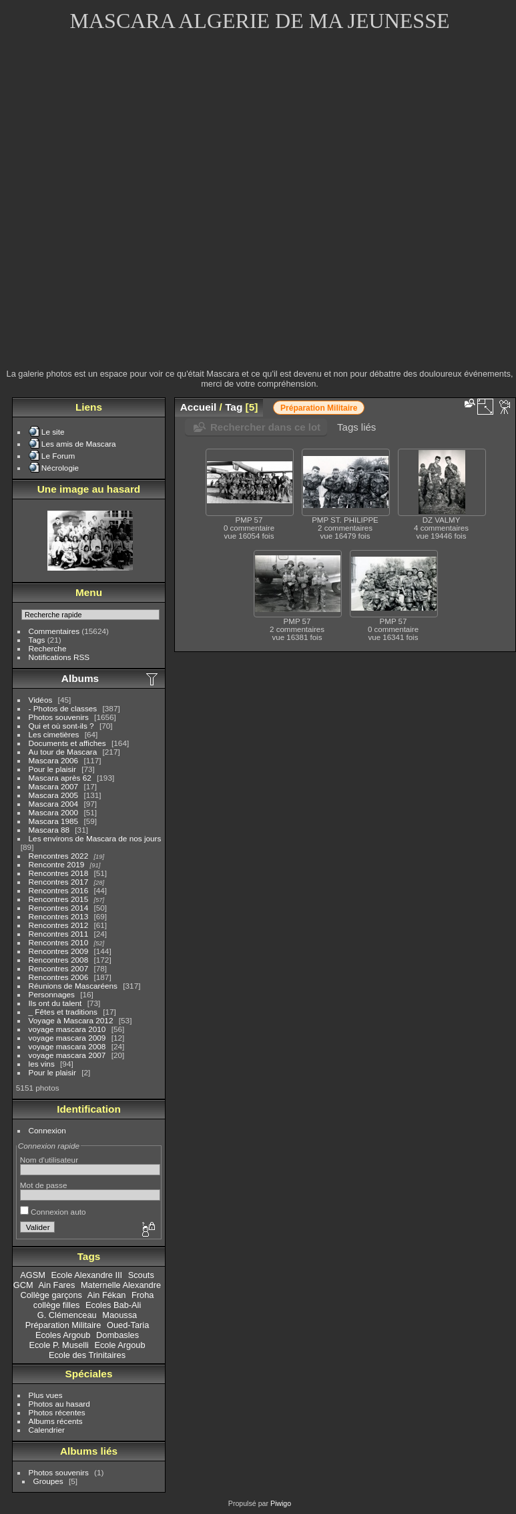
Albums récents (56, 1421)
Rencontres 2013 (59, 916)
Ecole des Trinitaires (87, 1355)
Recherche (48, 648)
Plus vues (46, 1395)
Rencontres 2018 (59, 873)
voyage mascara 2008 (67, 1046)
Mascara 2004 (54, 803)
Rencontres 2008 (59, 959)
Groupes (48, 1481)
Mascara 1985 (54, 821)
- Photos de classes (63, 708)
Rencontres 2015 (59, 899)
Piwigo (280, 1503)
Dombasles (117, 1335)
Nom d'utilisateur (49, 1159)
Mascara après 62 (60, 777)
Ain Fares (57, 1285)
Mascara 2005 (54, 795)
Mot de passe (43, 1185)
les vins (42, 1063)
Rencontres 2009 (59, 951)
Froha (143, 1295)
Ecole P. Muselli (58, 1345)
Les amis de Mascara (78, 443)
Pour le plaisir (52, 769)
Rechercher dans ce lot (265, 427)
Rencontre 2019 (57, 864)
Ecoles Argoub (63, 1335)
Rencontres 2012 (59, 925)
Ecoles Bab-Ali (113, 1305)
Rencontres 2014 (59, 907)
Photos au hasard (59, 1403)
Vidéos (41, 699)
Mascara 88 (49, 829)
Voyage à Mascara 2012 (71, 1020)
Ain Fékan (106, 1295)
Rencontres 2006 (59, 977)
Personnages (52, 994)
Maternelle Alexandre (121, 1285)
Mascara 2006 (54, 760)
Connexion (47, 1130)
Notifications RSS (59, 657)
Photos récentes (57, 1412)
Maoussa (119, 1315)
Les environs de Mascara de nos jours (95, 838)
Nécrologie (60, 467)
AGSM (32, 1275)
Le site (53, 431)
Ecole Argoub (119, 1345)
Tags (37, 639)
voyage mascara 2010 (67, 1029)
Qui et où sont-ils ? (61, 725)
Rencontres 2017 (59, 881)
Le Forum (58, 455)
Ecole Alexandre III (86, 1275)
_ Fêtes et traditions (63, 1011)
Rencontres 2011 (59, 933)
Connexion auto (53, 1211)
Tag (233, 407)
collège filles (56, 1305)
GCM (23, 1285)
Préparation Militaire (63, 1325)
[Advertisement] (149, 209)
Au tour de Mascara (63, 751)
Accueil (198, 407)
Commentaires (54, 631)
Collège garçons (51, 1295)
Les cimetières (54, 734)
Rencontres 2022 (59, 855)
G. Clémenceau (67, 1315)
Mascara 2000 (54, 812)
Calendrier (47, 1429)
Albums (80, 678)
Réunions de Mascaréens (73, 985)
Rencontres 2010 (59, 942)
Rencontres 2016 (59, 890)
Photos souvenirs (59, 717)
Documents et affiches (67, 743)
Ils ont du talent (55, 1003)
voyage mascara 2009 (67, 1037)
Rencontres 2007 (59, 968)
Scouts (141, 1275)
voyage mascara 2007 (67, 1055)
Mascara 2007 (54, 786)
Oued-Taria (128, 1325)
